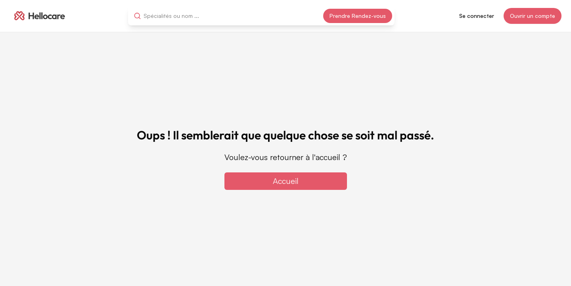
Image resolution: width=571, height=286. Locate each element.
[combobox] (179, 16)
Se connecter (476, 15)
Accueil (286, 181)
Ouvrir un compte (532, 15)
